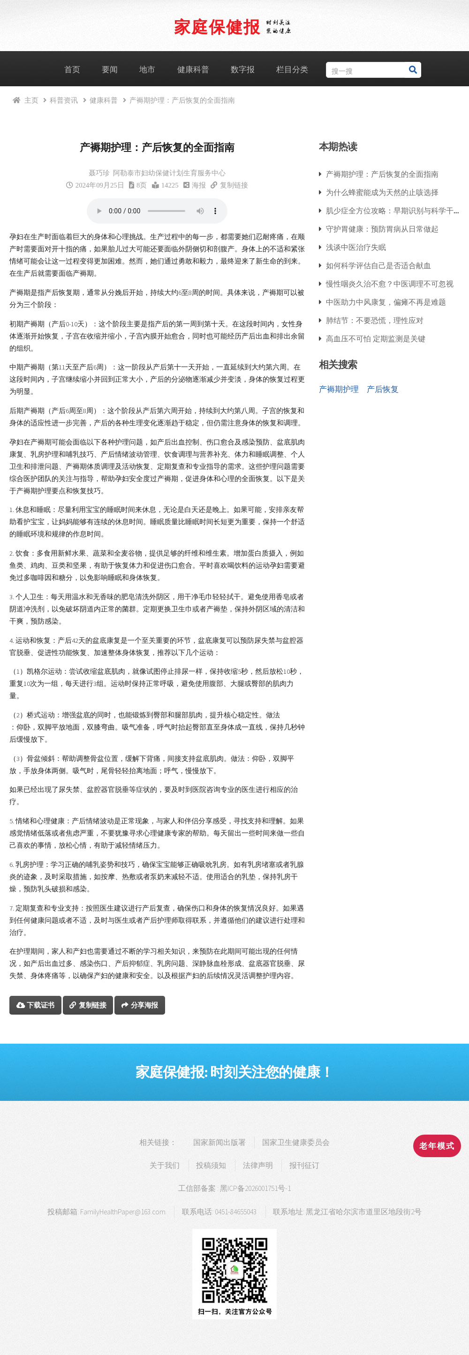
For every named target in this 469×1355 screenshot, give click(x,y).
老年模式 (437, 1146)
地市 (147, 69)
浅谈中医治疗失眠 (356, 247)
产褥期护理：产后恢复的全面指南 (382, 174)
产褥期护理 (339, 389)
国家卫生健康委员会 (296, 1142)
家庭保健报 (217, 26)
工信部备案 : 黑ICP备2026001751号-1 (234, 1188)
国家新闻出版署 (219, 1142)
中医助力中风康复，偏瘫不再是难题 (386, 302)
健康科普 (193, 69)
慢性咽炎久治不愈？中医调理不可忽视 (390, 283)
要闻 (110, 69)
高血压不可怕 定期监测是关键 (375, 338)
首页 (72, 69)
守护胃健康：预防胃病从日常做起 (382, 229)
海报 (199, 185)
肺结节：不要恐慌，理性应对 (375, 320)
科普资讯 (64, 100)
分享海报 (145, 1005)
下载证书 (40, 1005)
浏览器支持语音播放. (157, 211)
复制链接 (234, 185)
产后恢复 (383, 389)
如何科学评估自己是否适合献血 (378, 265)
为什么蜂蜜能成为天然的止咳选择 (382, 192)
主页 (31, 100)
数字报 (243, 69)
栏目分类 (292, 69)
